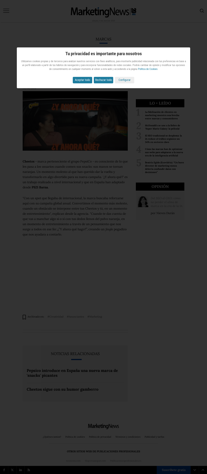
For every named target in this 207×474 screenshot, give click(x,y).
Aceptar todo (82, 80)
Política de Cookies (148, 69)
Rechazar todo (103, 80)
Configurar (125, 80)
